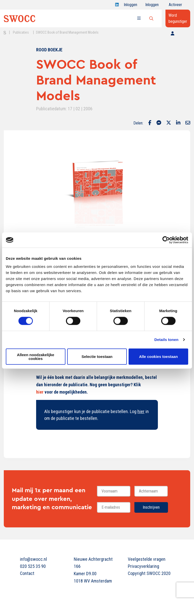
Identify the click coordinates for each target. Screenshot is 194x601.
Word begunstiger (177, 18)
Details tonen (166, 339)
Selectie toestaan (97, 356)
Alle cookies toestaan (158, 356)
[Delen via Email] (187, 123)
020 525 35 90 (33, 566)
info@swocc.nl (33, 559)
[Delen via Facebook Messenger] (158, 123)
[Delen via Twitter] (168, 123)
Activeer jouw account (175, 6)
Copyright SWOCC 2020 (149, 573)
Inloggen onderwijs (153, 6)
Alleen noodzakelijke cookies (35, 356)
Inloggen (130, 6)
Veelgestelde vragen (146, 559)
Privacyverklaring (143, 566)
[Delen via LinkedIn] (178, 123)
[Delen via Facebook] (149, 123)
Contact (27, 573)
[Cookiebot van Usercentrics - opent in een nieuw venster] (166, 240)
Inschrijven (151, 507)
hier (39, 392)
